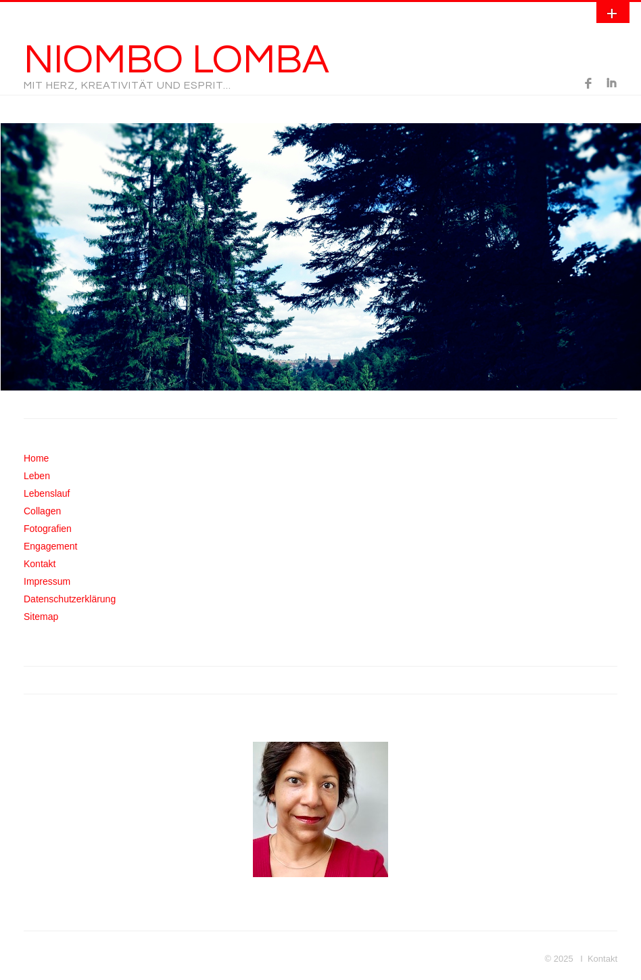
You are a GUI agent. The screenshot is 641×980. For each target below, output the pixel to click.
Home (36, 458)
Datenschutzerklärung (70, 599)
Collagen (42, 511)
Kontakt (39, 563)
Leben (37, 475)
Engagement (50, 546)
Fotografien (48, 528)
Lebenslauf (47, 493)
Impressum (47, 581)
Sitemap (41, 616)
